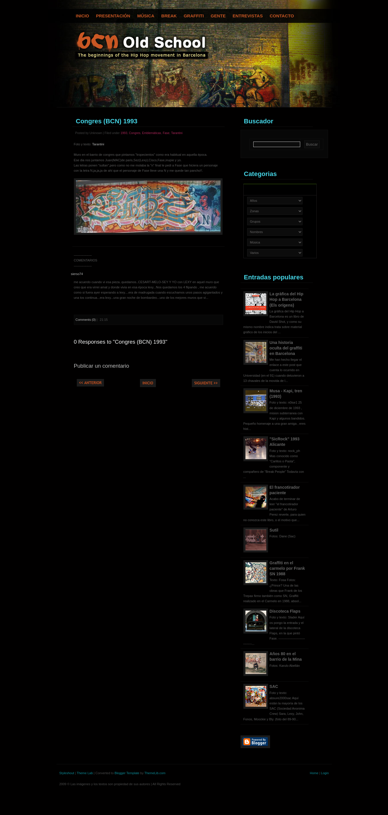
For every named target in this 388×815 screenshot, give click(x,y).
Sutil (273, 530)
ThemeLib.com (154, 773)
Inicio (82, 15)
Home (314, 773)
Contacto (282, 15)
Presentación (113, 15)
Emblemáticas (151, 133)
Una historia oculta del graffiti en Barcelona (285, 348)
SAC (273, 686)
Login (325, 773)
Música (145, 15)
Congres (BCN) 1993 (107, 121)
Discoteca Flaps (284, 611)
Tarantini (176, 133)
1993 (124, 133)
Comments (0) (86, 319)
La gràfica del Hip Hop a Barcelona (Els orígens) (286, 299)
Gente (218, 15)
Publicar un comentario (101, 366)
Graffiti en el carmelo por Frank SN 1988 (287, 568)
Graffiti (194, 15)
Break (169, 15)
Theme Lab (85, 773)
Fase (166, 133)
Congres (134, 133)
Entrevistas (248, 15)
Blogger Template (126, 773)
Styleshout (66, 773)
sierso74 (77, 274)
